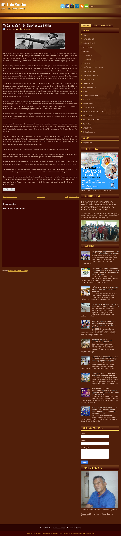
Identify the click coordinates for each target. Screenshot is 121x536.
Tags (95, 25)
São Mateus (87, 124)
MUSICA (86, 92)
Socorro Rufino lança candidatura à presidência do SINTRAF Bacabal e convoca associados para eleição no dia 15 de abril (105, 271)
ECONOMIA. (87, 55)
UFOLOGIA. (87, 128)
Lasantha (55, 533)
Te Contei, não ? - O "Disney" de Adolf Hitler (27, 25)
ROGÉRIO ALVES (89, 108)
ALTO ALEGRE (88, 39)
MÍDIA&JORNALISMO (91, 96)
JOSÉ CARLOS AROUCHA (93, 67)
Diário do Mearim (13, 4)
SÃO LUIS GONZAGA (91, 120)
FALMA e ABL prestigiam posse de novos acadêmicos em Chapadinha (105, 305)
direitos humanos (89, 132)
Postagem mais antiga (72, 197)
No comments (26, 29)
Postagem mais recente (10, 197)
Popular (86, 25)
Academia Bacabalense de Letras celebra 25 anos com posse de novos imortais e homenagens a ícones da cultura (104, 410)
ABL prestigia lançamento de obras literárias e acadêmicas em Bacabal (105, 252)
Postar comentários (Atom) (18, 271)
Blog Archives (106, 25)
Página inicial (41, 197)
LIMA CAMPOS (88, 79)
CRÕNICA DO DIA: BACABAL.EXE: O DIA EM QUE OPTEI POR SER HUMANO (105, 289)
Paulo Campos (88, 104)
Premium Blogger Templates (68, 533)
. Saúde (85, 35)
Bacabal (86, 51)
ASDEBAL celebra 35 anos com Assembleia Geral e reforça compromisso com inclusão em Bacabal (104, 324)
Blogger (78, 528)
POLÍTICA (86, 100)
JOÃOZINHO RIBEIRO (91, 75)
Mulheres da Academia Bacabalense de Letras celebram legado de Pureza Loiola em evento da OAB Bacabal (105, 391)
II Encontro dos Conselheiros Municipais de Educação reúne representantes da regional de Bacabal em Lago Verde (98, 206)
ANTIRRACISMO (89, 43)
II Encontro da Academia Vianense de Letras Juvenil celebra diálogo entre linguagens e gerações (105, 359)
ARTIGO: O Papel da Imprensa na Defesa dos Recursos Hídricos (104, 375)
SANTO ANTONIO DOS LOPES (94, 112)
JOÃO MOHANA (89, 71)
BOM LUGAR (88, 47)
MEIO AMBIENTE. (89, 87)
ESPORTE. (87, 63)
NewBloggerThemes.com (86, 533)
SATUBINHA (87, 116)
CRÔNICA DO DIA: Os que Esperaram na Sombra (102, 341)
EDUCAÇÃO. (87, 59)
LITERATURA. (88, 83)
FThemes (37, 533)
